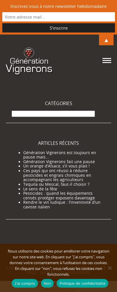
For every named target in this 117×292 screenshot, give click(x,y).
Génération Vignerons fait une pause (59, 161)
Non (47, 283)
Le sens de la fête (40, 189)
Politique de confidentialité (82, 283)
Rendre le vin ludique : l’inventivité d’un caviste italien (61, 205)
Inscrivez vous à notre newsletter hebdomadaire (58, 6)
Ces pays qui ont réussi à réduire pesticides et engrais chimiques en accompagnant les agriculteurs (57, 175)
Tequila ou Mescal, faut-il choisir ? (56, 184)
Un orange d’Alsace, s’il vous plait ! (56, 166)
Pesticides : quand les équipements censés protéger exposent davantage (59, 196)
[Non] (110, 268)
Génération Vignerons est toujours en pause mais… (59, 155)
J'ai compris (25, 283)
